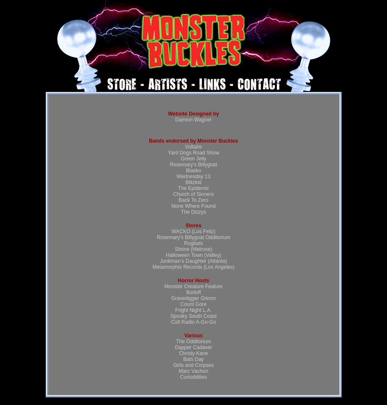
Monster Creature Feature (193, 286)
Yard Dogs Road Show (193, 153)
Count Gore (193, 304)
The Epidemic (193, 188)
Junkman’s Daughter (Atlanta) (193, 261)
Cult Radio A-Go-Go (193, 322)
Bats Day (193, 359)
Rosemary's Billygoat (193, 165)
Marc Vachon (194, 371)
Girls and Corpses (193, 365)
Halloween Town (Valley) (193, 255)
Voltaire (193, 147)
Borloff (193, 292)
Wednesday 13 (194, 176)
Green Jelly (193, 159)
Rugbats (193, 243)
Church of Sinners (193, 194)
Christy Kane (193, 353)
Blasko (193, 171)
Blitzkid (193, 182)
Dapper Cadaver (193, 347)
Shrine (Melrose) (193, 249)
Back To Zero (193, 200)
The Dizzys (193, 212)
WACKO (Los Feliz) (193, 231)
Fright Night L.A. (193, 310)
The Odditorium (193, 341)
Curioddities (193, 377)
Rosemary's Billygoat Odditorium (194, 237)
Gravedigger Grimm (193, 298)
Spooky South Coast (193, 316)
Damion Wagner (193, 120)
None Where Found (193, 206)
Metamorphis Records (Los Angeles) (193, 267)
